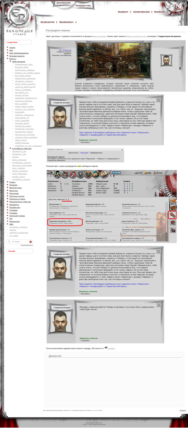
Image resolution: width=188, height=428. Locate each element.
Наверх (183, 410)
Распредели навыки (58, 30)
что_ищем (13, 235)
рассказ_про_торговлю (25, 134)
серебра (111, 348)
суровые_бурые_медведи (26, 137)
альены (15, 157)
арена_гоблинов (19, 160)
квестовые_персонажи (22, 165)
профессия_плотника (24, 129)
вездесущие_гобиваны (25, 70)
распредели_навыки (24, 132)
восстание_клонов (23, 76)
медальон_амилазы (23, 101)
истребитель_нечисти (21, 163)
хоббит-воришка (22, 143)
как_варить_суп (22, 92)
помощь (12, 230)
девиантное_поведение (25, 78)
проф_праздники (19, 174)
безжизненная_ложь (24, 64)
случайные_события (21, 179)
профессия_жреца (23, 126)
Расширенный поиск (27, 245)
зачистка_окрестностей (25, 87)
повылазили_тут (22, 118)
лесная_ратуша (22, 95)
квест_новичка (18, 168)
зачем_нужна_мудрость (25, 84)
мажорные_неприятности (26, 98)
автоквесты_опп (19, 154)
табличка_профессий (18, 233)
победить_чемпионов (24, 115)
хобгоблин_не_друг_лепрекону (28, 146)
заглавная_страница (24, 81)
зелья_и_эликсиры (23, 90)
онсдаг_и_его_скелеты (25, 109)
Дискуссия (55, 355)
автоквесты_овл (19, 151)
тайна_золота (21, 140)
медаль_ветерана (20, 171)
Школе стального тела (136, 36)
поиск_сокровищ (22, 120)
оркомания (19, 112)
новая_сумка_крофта (24, 106)
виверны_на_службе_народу (27, 73)
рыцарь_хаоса (18, 177)
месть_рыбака (21, 104)
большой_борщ (22, 67)
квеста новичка (99, 36)
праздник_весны (22, 123)
